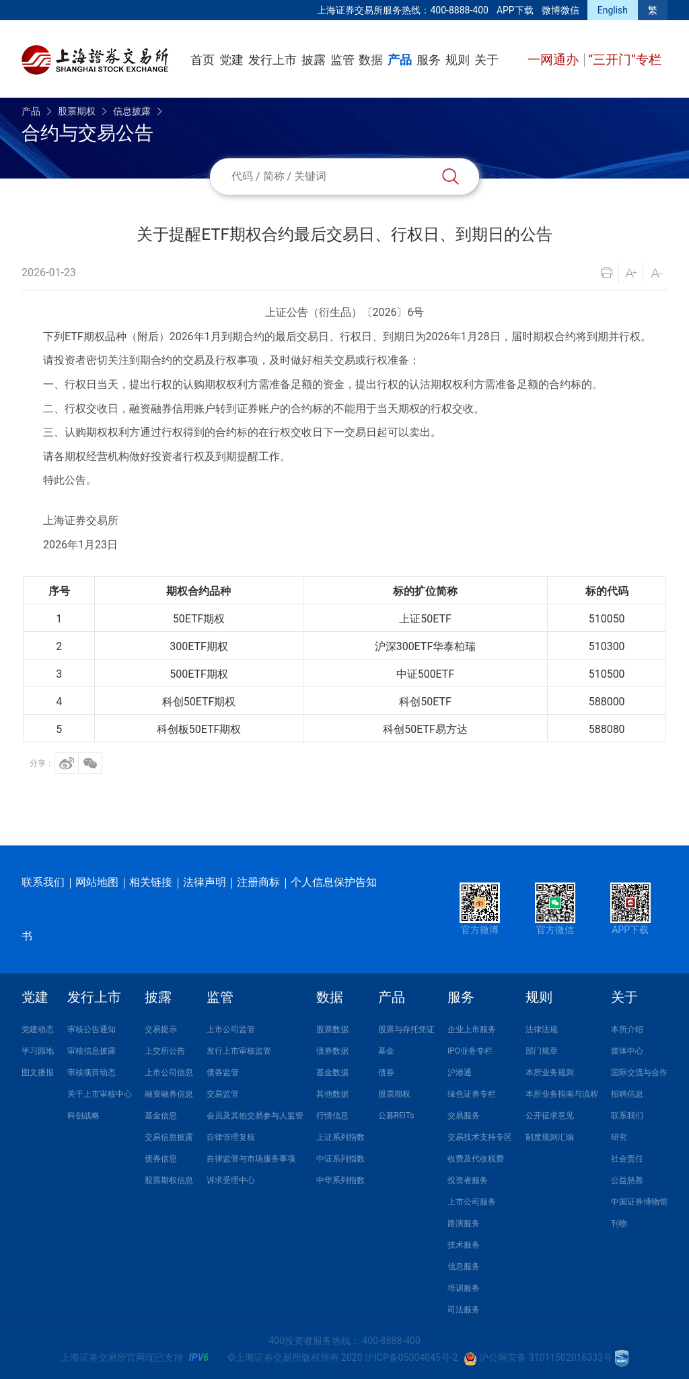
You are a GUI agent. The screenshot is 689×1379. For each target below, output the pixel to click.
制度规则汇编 (549, 1137)
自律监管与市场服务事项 (251, 1158)
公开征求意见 (549, 1115)
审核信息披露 (91, 1051)
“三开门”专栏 (624, 59)
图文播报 (38, 1072)
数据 (371, 60)
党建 (231, 60)
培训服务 (463, 1288)
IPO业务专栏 (470, 1051)
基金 (386, 1051)
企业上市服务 (471, 1029)
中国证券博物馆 (639, 1202)
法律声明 (204, 882)
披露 (313, 60)
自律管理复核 (231, 1137)
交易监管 (223, 1094)
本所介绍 (627, 1029)
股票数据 (332, 1029)
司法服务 (463, 1309)
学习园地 (38, 1051)
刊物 (619, 1223)
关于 (486, 60)
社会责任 (627, 1158)
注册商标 (258, 882)
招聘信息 (627, 1094)
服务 (428, 60)
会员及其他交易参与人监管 (255, 1115)
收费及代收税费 (475, 1158)
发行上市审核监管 (239, 1051)
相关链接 (150, 882)
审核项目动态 (91, 1072)
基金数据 (332, 1072)
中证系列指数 (340, 1158)
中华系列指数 (340, 1180)
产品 (400, 60)
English (612, 10)
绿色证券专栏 (471, 1094)
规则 (457, 60)
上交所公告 (165, 1051)
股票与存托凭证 (406, 1029)
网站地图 (96, 882)
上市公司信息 (169, 1072)
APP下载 (515, 10)
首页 (202, 60)
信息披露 (132, 111)
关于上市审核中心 (99, 1094)
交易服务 (463, 1115)
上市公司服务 (471, 1202)
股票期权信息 (169, 1180)
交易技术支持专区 (479, 1137)
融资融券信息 (169, 1094)
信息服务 (463, 1266)
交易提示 (161, 1029)
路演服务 (463, 1223)
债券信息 (161, 1158)
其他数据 (332, 1094)
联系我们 (43, 882)
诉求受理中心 (231, 1180)
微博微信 (560, 10)
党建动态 (38, 1029)
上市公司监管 (231, 1029)
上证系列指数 (340, 1137)
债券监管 (223, 1072)
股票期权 (77, 111)
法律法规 (541, 1029)
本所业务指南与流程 (561, 1094)
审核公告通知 (91, 1029)
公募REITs (396, 1115)
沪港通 (459, 1072)
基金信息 (161, 1115)
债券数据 (332, 1051)
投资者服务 (467, 1180)
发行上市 (272, 60)
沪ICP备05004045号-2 (411, 1357)
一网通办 (555, 59)
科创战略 (83, 1115)
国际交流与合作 (639, 1072)
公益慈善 (627, 1180)
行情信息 (332, 1115)
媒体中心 (627, 1051)
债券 (386, 1072)
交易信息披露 (169, 1137)
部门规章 (541, 1051)
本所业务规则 (549, 1072)
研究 (619, 1137)
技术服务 (463, 1245)
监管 (342, 60)
